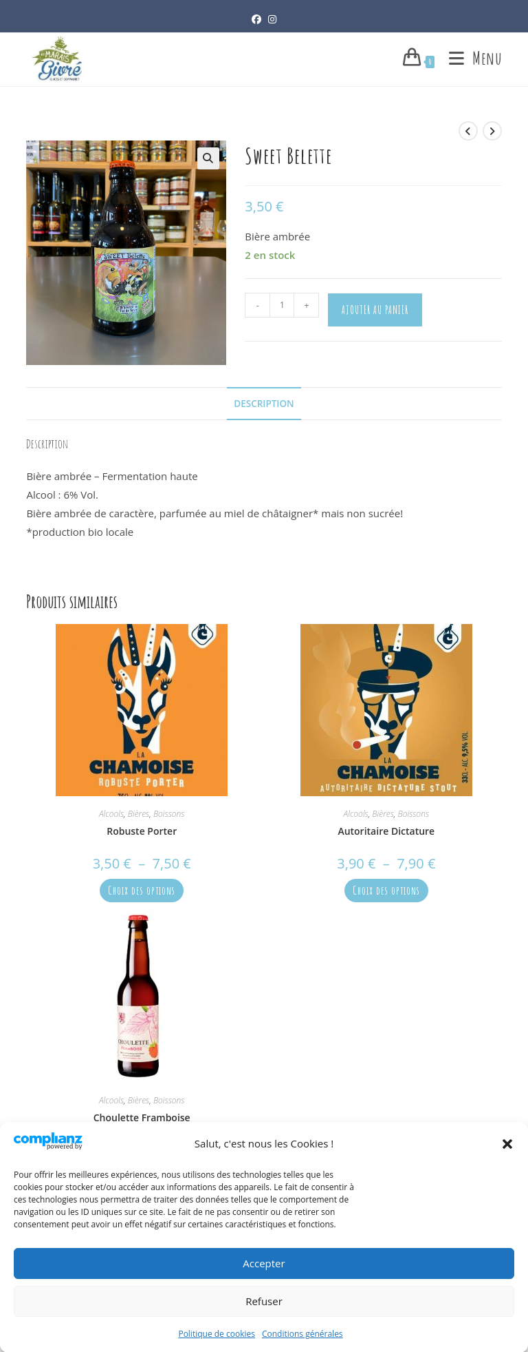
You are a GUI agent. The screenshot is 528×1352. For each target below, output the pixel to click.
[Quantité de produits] (282, 305)
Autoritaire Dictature (386, 831)
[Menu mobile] (470, 58)
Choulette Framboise (142, 1117)
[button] (507, 1156)
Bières (138, 814)
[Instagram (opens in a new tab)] (272, 19)
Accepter (264, 1276)
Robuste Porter (142, 831)
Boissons (169, 814)
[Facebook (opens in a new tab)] (256, 19)
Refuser (264, 1314)
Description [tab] (264, 403)
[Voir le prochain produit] (492, 131)
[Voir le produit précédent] (468, 131)
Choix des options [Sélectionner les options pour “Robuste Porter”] (141, 890)
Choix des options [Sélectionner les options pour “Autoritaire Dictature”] (386, 890)
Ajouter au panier (375, 310)
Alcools (111, 814)
